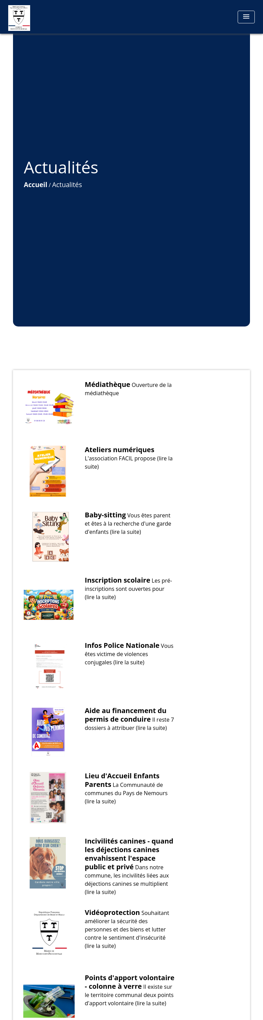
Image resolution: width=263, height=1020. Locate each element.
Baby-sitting (105, 514)
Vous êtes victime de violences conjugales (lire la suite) (129, 654)
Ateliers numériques (119, 449)
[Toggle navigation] (246, 17)
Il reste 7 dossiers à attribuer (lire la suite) (129, 724)
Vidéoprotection (112, 912)
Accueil (35, 184)
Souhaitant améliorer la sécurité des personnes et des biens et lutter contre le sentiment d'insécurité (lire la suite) (127, 929)
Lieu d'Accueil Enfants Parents (122, 780)
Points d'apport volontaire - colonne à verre (130, 982)
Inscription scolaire (117, 580)
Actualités (67, 184)
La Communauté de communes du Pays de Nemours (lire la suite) (126, 793)
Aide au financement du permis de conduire (126, 715)
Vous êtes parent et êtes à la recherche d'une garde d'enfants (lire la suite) (128, 524)
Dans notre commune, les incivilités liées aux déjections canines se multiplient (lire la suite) (127, 879)
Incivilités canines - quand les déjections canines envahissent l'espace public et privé (129, 853)
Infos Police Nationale (122, 645)
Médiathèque (107, 384)
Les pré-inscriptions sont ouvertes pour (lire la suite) (128, 589)
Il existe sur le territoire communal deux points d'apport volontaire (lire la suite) (129, 995)
